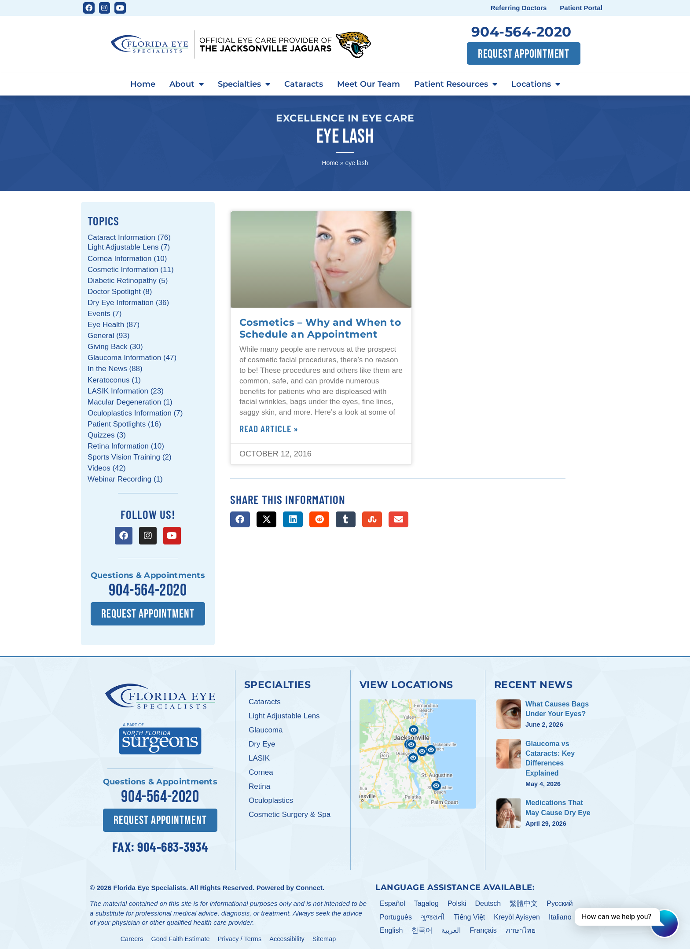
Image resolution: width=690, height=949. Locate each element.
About (186, 84)
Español (392, 899)
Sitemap (324, 934)
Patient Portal (581, 7)
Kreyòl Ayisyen (517, 912)
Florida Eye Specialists (149, 883)
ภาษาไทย (521, 926)
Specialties (244, 84)
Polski (457, 899)
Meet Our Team (368, 84)
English (391, 926)
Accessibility (287, 934)
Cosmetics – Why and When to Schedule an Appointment (320, 328)
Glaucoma (266, 728)
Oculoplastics (271, 798)
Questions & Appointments (148, 575)
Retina (259, 784)
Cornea (261, 770)
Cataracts (303, 84)
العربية (451, 926)
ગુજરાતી (433, 912)
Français (483, 926)
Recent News (533, 682)
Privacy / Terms (240, 934)
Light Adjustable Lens (284, 714)
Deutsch (488, 899)
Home (142, 84)
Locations (535, 84)
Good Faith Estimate (180, 934)
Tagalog (426, 899)
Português (396, 912)
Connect (309, 883)
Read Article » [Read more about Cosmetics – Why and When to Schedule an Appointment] (268, 428)
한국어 (422, 926)
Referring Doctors (519, 7)
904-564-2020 (521, 31)
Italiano (560, 912)
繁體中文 (524, 899)
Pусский (560, 899)
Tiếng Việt (469, 912)
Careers (132, 934)
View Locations (406, 682)
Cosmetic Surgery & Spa (289, 812)
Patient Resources (455, 84)
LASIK (259, 756)
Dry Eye (262, 742)
